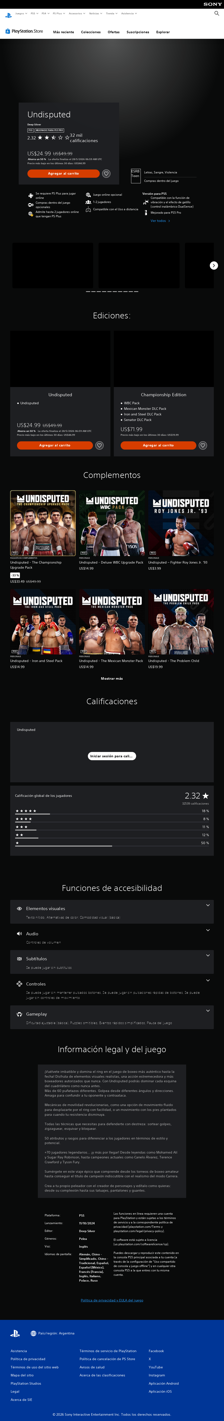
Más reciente (63, 27)
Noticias (94, 13)
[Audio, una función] (112, 932)
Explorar (163, 27)
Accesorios (75, 13)
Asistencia (127, 13)
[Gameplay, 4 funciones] (112, 1013)
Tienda (110, 13)
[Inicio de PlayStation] (8, 13)
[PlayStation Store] (25, 26)
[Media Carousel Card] (52, 261)
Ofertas (114, 27)
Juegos (19, 13)
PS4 (44, 13)
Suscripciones (138, 27)
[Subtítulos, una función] (112, 957)
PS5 (33, 13)
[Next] (214, 261)
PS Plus (57, 13)
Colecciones (91, 27)
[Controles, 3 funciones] (112, 985)
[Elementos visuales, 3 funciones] (112, 907)
